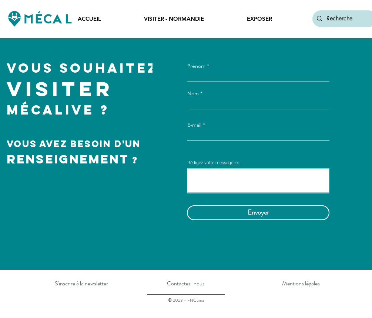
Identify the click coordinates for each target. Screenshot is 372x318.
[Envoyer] (258, 212)
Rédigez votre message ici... (214, 162)
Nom (193, 93)
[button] (189, 18)
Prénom (196, 66)
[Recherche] (343, 18)
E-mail (194, 124)
